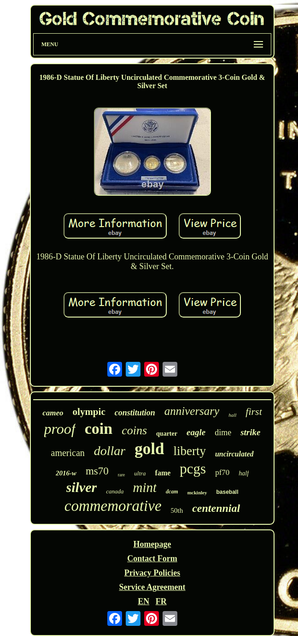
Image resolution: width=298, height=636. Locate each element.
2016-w (66, 473)
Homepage (152, 544)
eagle (196, 432)
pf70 (222, 472)
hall (232, 415)
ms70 (97, 471)
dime (223, 432)
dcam (172, 491)
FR (161, 601)
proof (60, 428)
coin (98, 428)
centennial (216, 508)
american (68, 453)
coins (134, 430)
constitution (135, 412)
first (253, 411)
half (244, 473)
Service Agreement (152, 587)
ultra (140, 473)
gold (149, 449)
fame (163, 473)
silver (81, 487)
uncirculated (234, 454)
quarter (166, 433)
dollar (109, 451)
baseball (227, 492)
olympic (89, 411)
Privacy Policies (152, 572)
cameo (52, 412)
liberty (189, 451)
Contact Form (152, 558)
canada (114, 491)
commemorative (113, 506)
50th (177, 510)
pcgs (193, 469)
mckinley (197, 492)
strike (250, 432)
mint (145, 487)
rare (121, 474)
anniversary (191, 411)
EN (143, 601)
